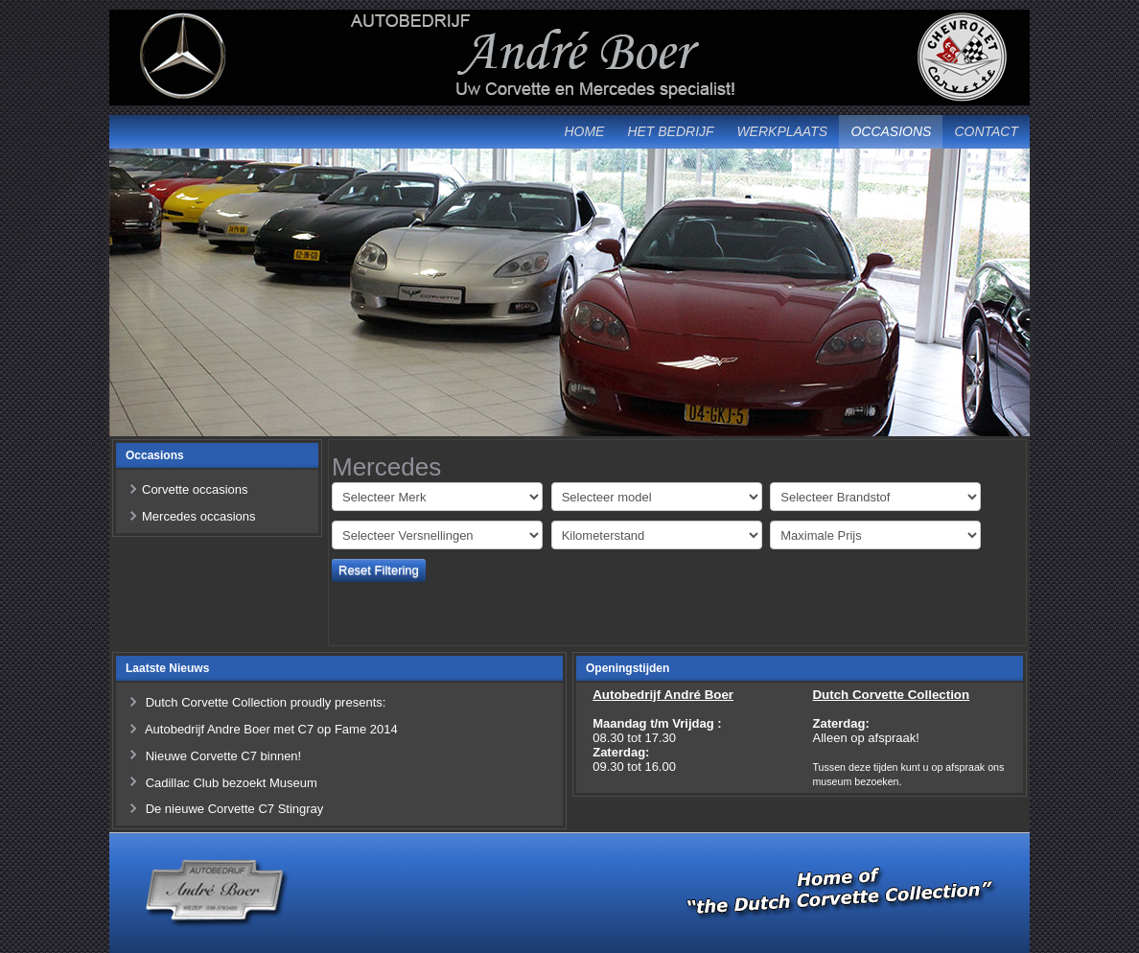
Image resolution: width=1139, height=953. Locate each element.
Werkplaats (781, 131)
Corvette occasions (195, 489)
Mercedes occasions (199, 516)
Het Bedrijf (670, 131)
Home (584, 131)
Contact (986, 131)
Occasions (890, 131)
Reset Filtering (378, 570)
